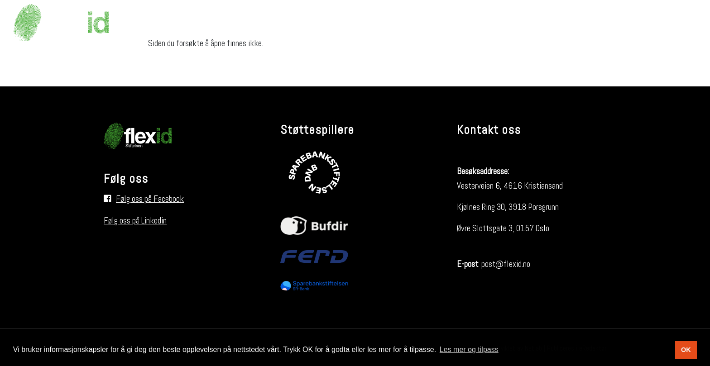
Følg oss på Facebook (150, 198)
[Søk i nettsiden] (680, 22)
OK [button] (686, 349)
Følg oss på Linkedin (135, 220)
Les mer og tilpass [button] (469, 349)
